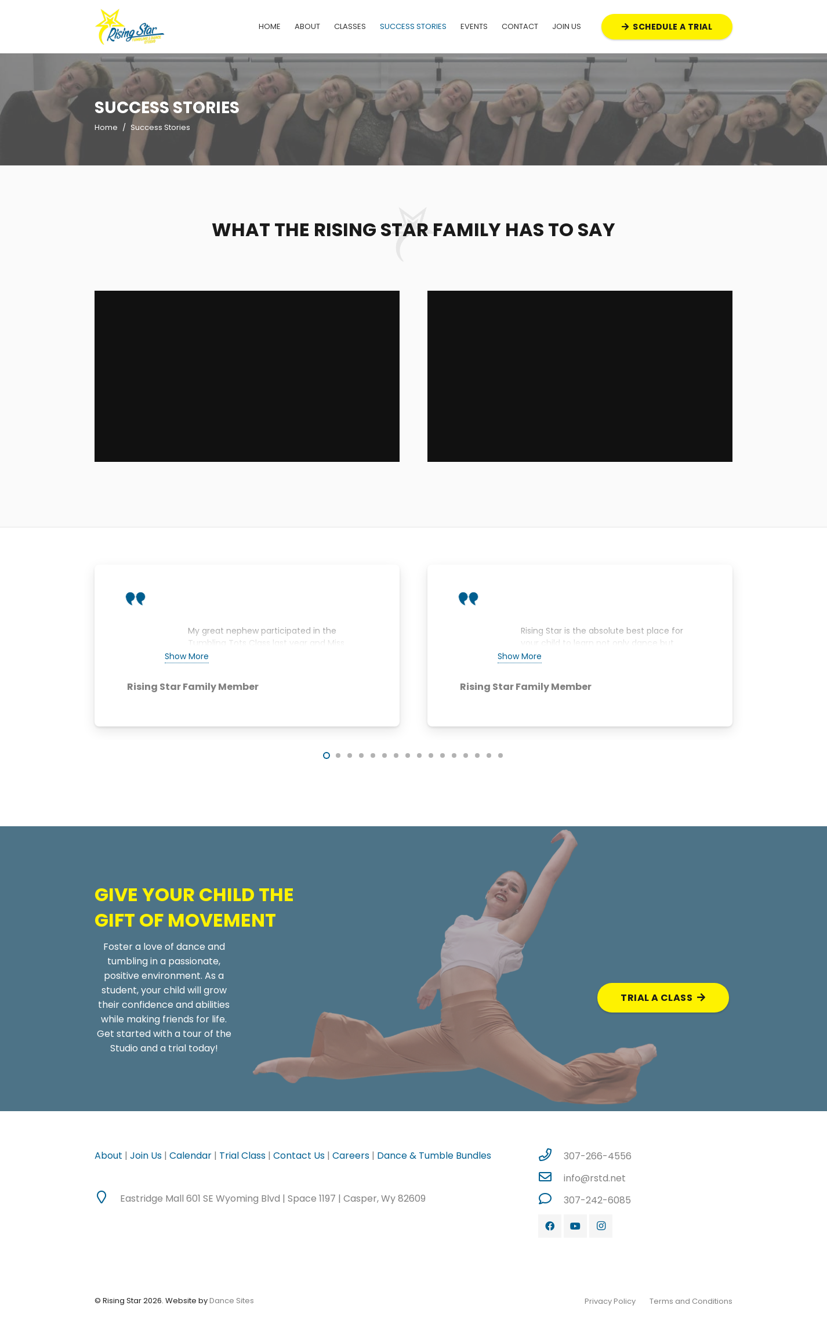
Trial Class (242, 1155)
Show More (187, 656)
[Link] (130, 26)
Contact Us (299, 1155)
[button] (326, 755)
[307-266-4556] (551, 1155)
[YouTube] (575, 1226)
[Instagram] (600, 1226)
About (108, 1155)
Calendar (190, 1155)
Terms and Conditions (691, 1301)
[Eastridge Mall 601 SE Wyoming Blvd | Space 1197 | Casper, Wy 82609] (107, 1198)
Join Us (146, 1155)
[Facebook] (549, 1226)
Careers (349, 1155)
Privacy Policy (610, 1301)
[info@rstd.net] (551, 1177)
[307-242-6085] (551, 1199)
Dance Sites (231, 1300)
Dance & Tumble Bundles (434, 1155)
